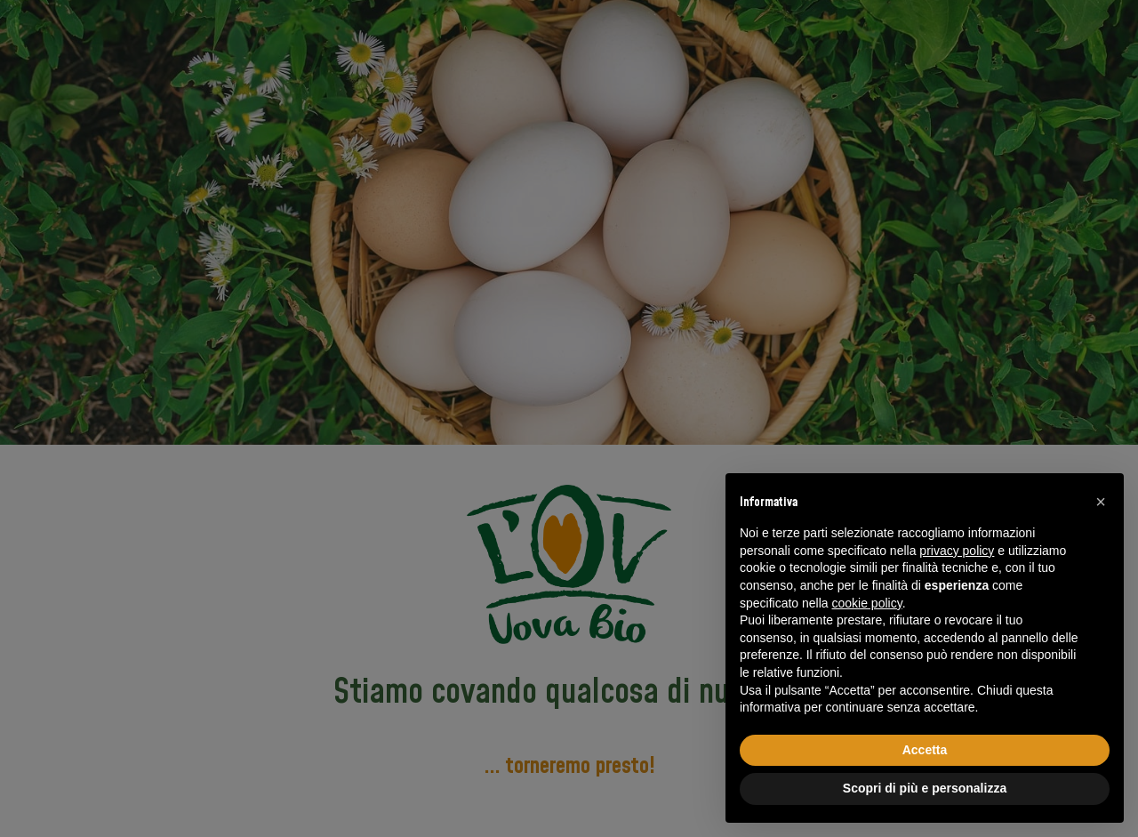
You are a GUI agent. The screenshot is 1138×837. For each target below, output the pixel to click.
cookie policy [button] (867, 603)
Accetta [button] (925, 750)
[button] (1100, 501)
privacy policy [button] (956, 550)
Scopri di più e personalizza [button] (924, 788)
